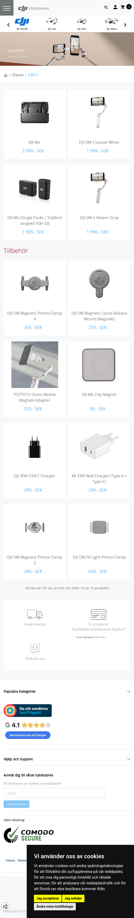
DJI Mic (35, 142)
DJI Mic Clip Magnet (99, 394)
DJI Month (22, 28)
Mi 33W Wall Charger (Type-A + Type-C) (99, 478)
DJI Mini (81, 28)
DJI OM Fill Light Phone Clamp (99, 557)
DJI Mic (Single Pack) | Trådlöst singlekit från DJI (34, 220)
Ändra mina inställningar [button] (54, 906)
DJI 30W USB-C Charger (34, 475)
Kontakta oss (35, 658)
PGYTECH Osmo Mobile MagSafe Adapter (35, 397)
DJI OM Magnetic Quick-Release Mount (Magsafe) (99, 316)
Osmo (18, 74)
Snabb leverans (35, 624)
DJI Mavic (112, 28)
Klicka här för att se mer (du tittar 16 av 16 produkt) (67, 588)
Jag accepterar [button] (47, 898)
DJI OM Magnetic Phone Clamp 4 (34, 316)
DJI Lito (52, 28)
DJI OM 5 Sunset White (99, 142)
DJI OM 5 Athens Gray (99, 217)
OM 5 (33, 74)
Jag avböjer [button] (73, 898)
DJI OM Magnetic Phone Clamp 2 (34, 560)
